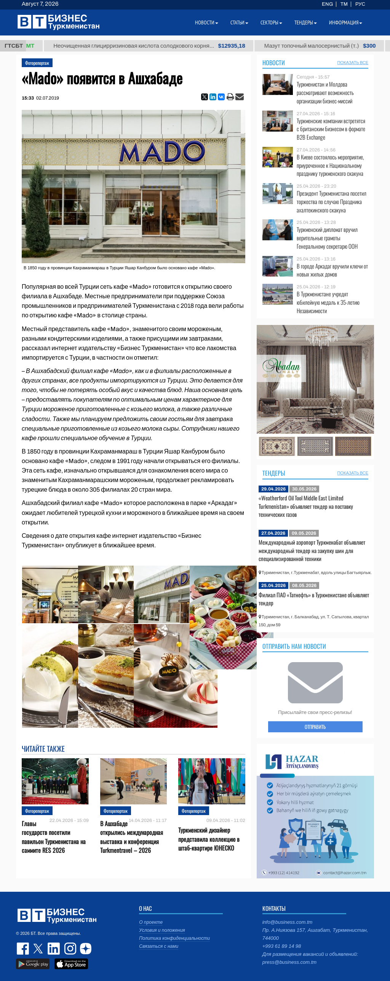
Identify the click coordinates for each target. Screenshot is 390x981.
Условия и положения (162, 930)
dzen (84, 948)
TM (344, 4)
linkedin (54, 948)
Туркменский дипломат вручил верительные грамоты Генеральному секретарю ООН (327, 237)
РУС (360, 4)
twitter (38, 948)
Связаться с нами (158, 946)
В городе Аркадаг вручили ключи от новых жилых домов (332, 270)
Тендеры (273, 473)
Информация (345, 22)
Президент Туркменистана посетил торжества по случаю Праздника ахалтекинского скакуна (331, 201)
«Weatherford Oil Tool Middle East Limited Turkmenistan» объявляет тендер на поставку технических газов (306, 506)
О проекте (151, 922)
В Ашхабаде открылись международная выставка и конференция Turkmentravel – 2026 (131, 837)
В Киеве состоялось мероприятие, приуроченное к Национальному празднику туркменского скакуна (330, 165)
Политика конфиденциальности (174, 938)
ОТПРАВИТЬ (315, 726)
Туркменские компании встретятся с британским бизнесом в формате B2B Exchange (331, 129)
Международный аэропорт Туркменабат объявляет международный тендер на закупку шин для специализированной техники (312, 550)
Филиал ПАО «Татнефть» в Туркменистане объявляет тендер (314, 598)
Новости (273, 62)
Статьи (239, 22)
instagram (69, 948)
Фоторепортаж (37, 63)
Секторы (271, 22)
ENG (327, 4)
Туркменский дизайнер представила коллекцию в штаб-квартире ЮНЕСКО (209, 838)
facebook (23, 948)
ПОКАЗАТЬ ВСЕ (352, 62)
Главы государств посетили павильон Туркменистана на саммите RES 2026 (54, 837)
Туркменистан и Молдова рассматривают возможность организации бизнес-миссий (325, 92)
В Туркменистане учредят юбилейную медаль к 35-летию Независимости (328, 302)
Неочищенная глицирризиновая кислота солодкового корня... (166, 46)
